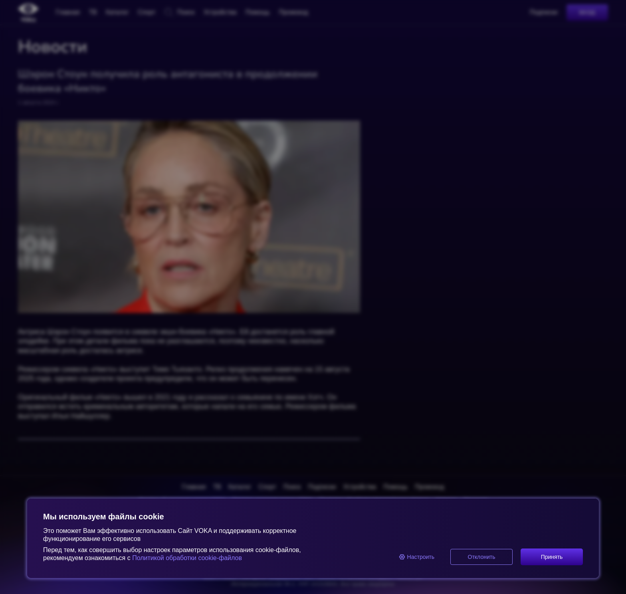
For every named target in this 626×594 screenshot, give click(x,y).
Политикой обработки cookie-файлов (186, 557)
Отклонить (481, 557)
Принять (552, 557)
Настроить (416, 557)
